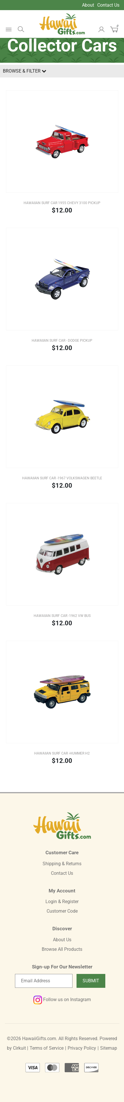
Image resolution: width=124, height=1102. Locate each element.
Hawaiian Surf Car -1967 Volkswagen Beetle (62, 478)
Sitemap (108, 1048)
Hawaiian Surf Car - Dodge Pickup (62, 341)
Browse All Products (62, 949)
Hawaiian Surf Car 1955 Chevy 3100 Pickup (62, 203)
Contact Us (108, 5)
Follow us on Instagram (62, 999)
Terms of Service (47, 1048)
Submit (91, 980)
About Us (62, 939)
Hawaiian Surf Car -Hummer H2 (62, 753)
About (88, 5)
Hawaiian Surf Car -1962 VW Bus (62, 616)
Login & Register (62, 901)
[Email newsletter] (44, 981)
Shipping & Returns (62, 863)
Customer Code (62, 911)
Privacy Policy (82, 1048)
